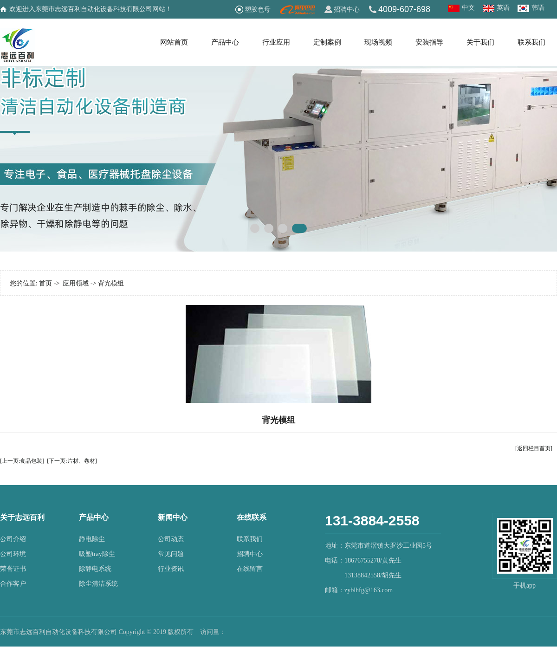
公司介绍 (13, 539)
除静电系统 (95, 568)
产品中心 (225, 42)
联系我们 (531, 42)
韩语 (537, 7)
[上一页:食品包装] (22, 461)
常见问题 (171, 553)
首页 (45, 283)
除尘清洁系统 (98, 583)
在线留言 (250, 568)
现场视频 (378, 42)
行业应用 (276, 42)
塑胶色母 (258, 9)
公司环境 (13, 553)
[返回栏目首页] (533, 448)
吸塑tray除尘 (97, 553)
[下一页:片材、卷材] (72, 461)
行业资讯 (171, 568)
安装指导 (429, 42)
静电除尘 (92, 539)
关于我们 (480, 42)
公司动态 (171, 539)
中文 (468, 7)
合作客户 (13, 583)
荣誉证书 (13, 568)
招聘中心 (347, 9)
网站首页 (174, 42)
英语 (503, 7)
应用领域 (76, 283)
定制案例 (327, 42)
